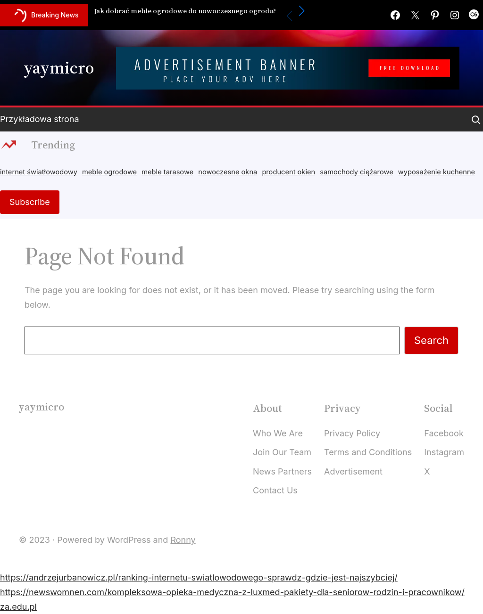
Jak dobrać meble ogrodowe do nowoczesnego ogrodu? (185, 11)
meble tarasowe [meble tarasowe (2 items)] (167, 172)
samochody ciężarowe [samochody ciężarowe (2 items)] (356, 172)
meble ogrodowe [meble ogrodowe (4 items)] (109, 172)
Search (431, 340)
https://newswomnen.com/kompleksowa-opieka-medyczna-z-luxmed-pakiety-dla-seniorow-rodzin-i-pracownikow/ (232, 592)
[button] (302, 11)
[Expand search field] (476, 120)
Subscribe (29, 202)
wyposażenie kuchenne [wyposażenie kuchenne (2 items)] (436, 172)
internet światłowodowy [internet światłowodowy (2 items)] (38, 172)
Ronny (182, 540)
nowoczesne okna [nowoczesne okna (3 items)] (227, 172)
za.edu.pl (18, 607)
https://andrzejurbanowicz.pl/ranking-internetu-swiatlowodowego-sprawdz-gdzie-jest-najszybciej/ (199, 577)
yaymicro (59, 67)
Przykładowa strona (39, 119)
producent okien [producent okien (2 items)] (288, 172)
